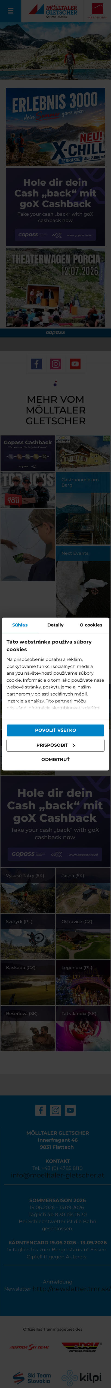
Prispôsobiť (55, 745)
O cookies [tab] (91, 625)
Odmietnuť (55, 759)
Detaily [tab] (55, 625)
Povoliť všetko (55, 730)
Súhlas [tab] (20, 625)
